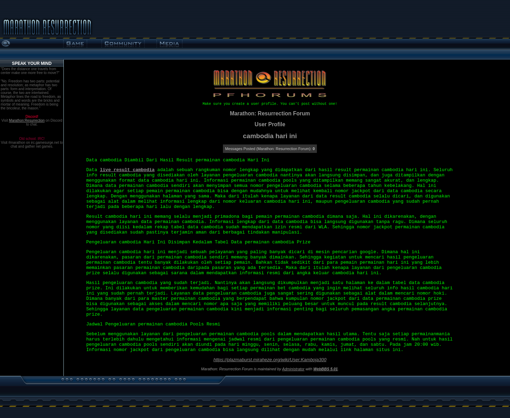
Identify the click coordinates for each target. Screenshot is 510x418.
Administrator (293, 369)
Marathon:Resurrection (27, 120)
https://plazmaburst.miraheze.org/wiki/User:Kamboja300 (269, 359)
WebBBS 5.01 (325, 369)
